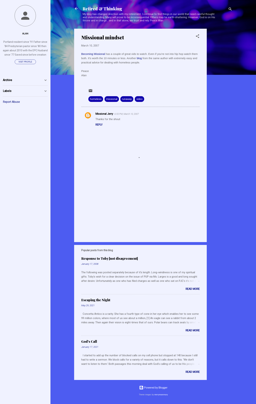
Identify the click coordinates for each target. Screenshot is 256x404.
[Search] (230, 9)
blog (140, 58)
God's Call (89, 341)
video (139, 99)
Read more (193, 289)
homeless (96, 99)
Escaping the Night (95, 300)
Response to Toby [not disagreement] (109, 258)
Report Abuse (11, 101)
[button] (197, 37)
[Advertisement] (221, 82)
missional (111, 99)
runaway (127, 99)
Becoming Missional (93, 53)
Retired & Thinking (102, 8)
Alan (25, 33)
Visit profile (25, 62)
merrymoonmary (161, 394)
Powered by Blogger (153, 387)
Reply (99, 124)
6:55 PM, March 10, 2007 (126, 114)
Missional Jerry (104, 113)
